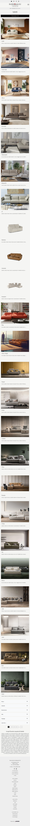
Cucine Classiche (15, 773)
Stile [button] (2, 714)
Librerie (15, 780)
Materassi (15, 800)
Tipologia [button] (3, 718)
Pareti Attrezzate (15, 781)
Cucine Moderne (15, 772)
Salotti (19, 8)
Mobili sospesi (15, 788)
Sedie (15, 794)
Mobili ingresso (15, 791)
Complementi (15, 815)
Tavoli (15, 792)
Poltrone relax (15, 796)
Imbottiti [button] (3, 705)
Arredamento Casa (15, 8)
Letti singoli (15, 804)
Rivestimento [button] (4, 710)
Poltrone (15, 784)
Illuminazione (15, 813)
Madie (15, 786)
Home (10, 8)
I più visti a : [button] (3, 722)
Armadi (15, 807)
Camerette (15, 808)
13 (21, 727)
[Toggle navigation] (28, 4)
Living (15, 775)
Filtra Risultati (15, 15)
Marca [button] (2, 701)
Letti (15, 802)
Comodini (15, 805)
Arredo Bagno (15, 816)
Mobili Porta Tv (15, 789)
